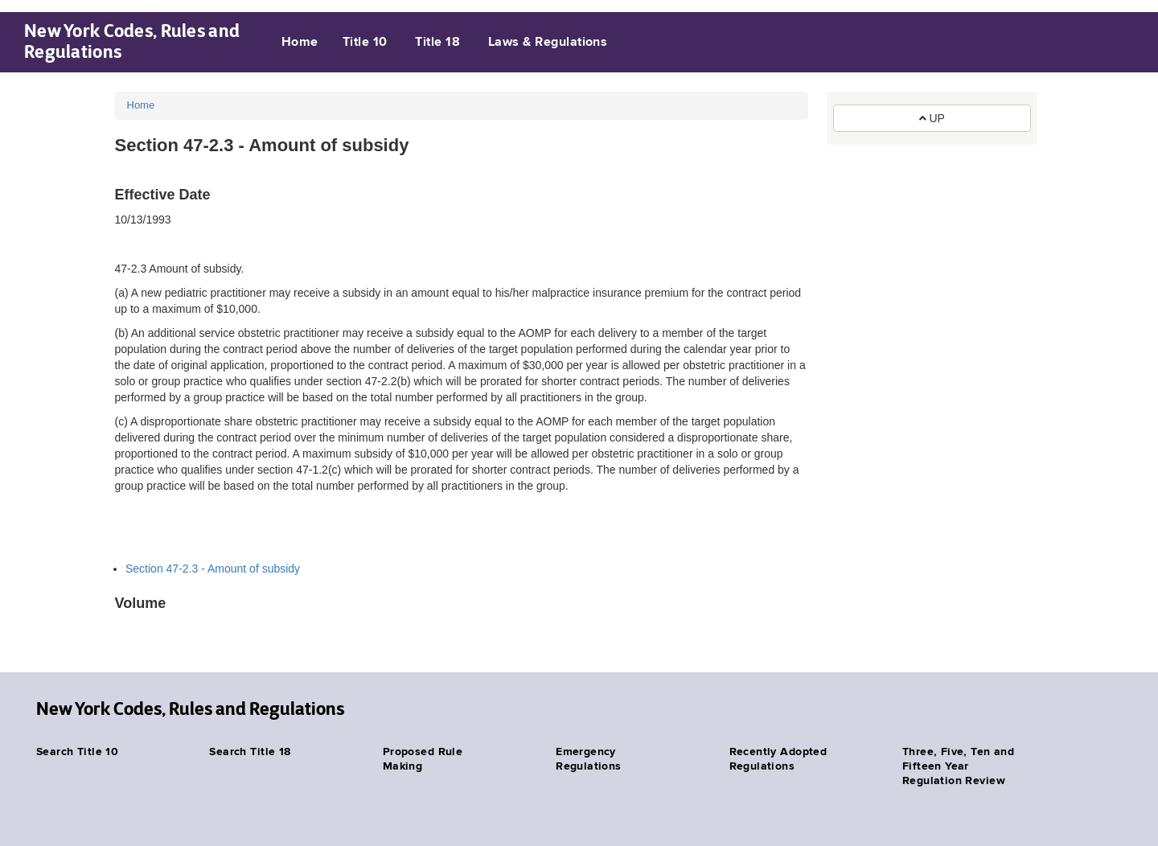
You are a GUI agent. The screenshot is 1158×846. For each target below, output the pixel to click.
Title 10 (365, 42)
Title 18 (437, 42)
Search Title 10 (77, 752)
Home (299, 42)
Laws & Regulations (548, 42)
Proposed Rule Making (422, 759)
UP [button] (932, 118)
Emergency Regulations (589, 759)
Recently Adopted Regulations (778, 759)
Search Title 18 (249, 752)
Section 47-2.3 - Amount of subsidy (212, 568)
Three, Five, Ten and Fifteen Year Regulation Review (958, 766)
